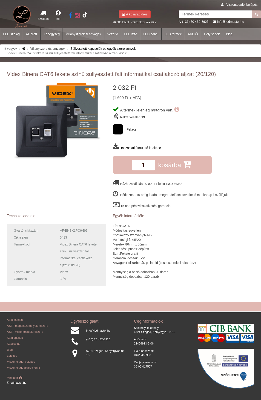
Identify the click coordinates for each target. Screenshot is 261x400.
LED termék (173, 34)
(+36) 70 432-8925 (195, 21)
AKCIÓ (193, 34)
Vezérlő (112, 34)
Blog (229, 34)
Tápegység (52, 34)
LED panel (150, 34)
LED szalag (11, 34)
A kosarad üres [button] (135, 14)
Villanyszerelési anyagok (83, 34)
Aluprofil (32, 34)
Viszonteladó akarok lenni (23, 367)
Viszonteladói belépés (242, 4)
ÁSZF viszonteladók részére (25, 331)
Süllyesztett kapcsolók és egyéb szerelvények (103, 48)
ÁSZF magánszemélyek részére (27, 325)
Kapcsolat (13, 343)
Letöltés (12, 355)
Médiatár (14, 378)
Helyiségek (212, 34)
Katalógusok (15, 337)
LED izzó (130, 34)
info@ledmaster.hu (230, 21)
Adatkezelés (15, 319)
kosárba (174, 164)
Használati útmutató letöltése (140, 148)
